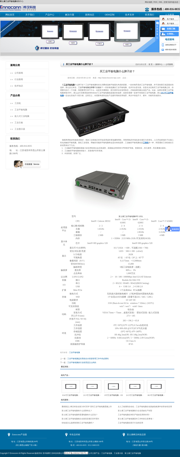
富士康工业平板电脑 (8, 1)
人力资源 (169, 14)
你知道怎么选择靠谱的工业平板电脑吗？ (78, 423)
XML (160, 2)
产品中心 (49, 14)
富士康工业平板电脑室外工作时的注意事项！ (136, 419)
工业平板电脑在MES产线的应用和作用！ (134, 415)
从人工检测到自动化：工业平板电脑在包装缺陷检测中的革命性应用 (145, 407)
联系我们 (149, 14)
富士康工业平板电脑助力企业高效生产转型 (135, 411)
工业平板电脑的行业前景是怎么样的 (81, 362)
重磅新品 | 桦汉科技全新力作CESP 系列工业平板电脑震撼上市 (87, 407)
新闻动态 (89, 14)
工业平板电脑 (21, 110)
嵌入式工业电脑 (22, 116)
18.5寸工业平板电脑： (156, 395)
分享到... (171, 34)
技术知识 (19, 86)
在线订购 (171, 29)
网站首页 (9, 14)
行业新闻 (19, 79)
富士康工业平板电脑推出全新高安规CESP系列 (80, 419)
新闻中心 (159, 64)
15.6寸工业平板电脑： (71, 395)
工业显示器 (20, 129)
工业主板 (19, 122)
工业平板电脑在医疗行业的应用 (130, 423)
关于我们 (29, 14)
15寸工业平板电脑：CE (113, 395)
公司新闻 (19, 73)
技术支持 (129, 14)
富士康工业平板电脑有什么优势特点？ (77, 411)
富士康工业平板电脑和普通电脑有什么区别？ (80, 415)
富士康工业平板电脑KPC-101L (131, 216)
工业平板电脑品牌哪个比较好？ (90, 87)
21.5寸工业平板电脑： (92, 395)
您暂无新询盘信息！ (172, 2)
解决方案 (69, 14)
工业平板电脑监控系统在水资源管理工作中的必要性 (88, 359)
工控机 (18, 103)
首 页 (150, 64)
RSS (155, 2)
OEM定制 (109, 14)
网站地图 (148, 2)
